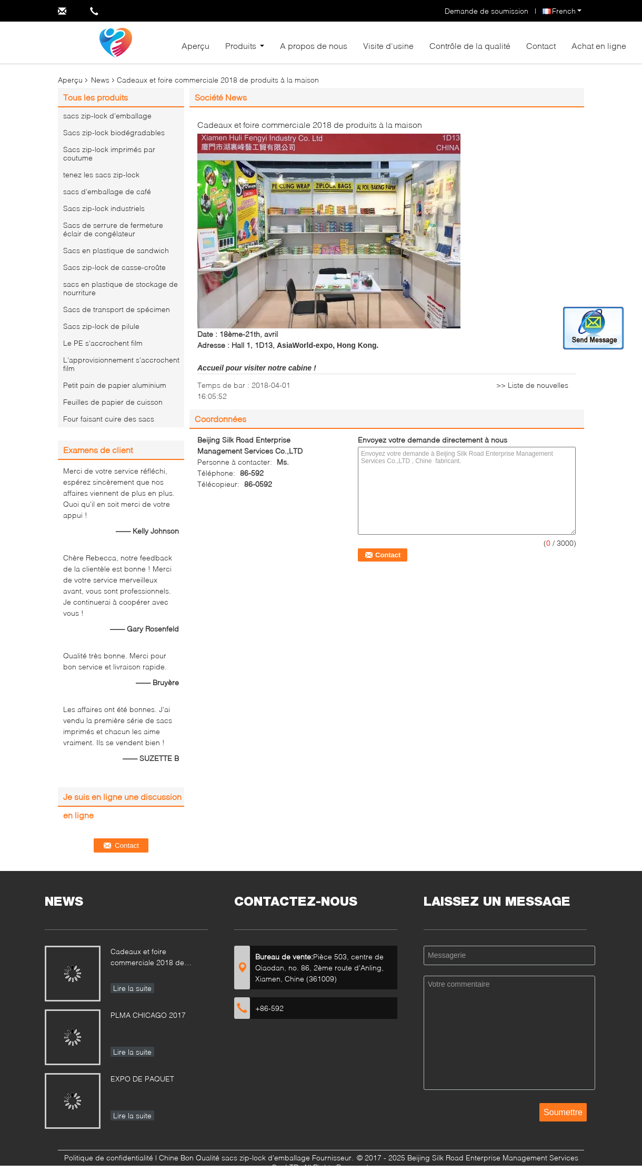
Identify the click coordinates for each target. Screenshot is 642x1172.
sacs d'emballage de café (107, 191)
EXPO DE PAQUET (142, 1078)
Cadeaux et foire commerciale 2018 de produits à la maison (147, 958)
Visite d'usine (388, 46)
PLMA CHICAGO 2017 (148, 1014)
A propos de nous (313, 46)
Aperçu (195, 46)
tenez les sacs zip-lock (101, 174)
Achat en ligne (598, 46)
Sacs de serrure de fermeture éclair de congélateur (113, 229)
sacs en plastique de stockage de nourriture (120, 288)
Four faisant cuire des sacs (108, 418)
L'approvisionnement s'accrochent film (121, 364)
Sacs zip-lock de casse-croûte (114, 267)
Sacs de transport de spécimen (116, 309)
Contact (541, 46)
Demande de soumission (486, 10)
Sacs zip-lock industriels (104, 208)
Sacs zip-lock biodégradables (114, 132)
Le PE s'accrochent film (103, 342)
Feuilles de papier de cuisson (113, 401)
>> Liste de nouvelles (532, 384)
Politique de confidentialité (108, 1157)
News (100, 79)
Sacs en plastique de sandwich (116, 250)
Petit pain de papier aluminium (114, 384)
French (566, 10)
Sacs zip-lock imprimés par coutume (109, 153)
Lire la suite (132, 988)
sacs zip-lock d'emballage (107, 115)
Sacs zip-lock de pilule (101, 326)
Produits (240, 46)
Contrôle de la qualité (469, 46)
